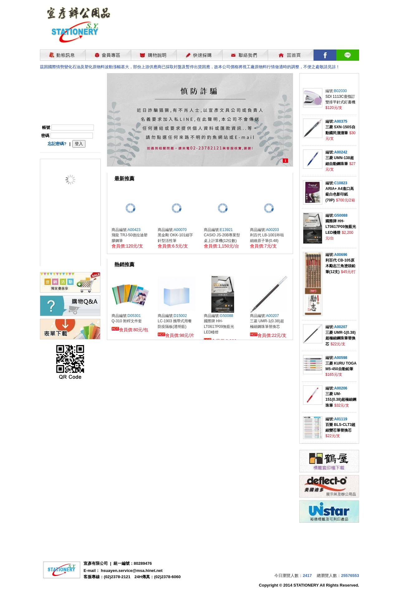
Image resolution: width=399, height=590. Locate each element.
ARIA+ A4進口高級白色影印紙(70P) (339, 194)
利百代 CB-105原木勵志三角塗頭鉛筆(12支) (340, 266)
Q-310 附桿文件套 (127, 321)
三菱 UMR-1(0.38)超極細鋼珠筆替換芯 (340, 338)
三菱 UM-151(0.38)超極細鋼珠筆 (340, 400)
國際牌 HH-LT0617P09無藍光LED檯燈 (340, 227)
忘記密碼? (57, 143)
